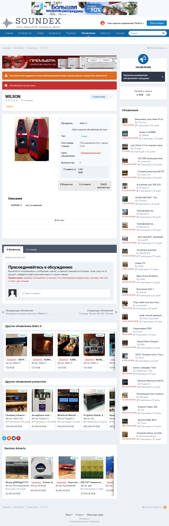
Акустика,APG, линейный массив (150, 237)
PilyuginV (144, 397)
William (145, 135)
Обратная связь (95, 514)
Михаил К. (145, 213)
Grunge (137, 148)
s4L (142, 410)
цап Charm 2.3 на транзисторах (147, 145)
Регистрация (157, 23)
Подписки (71, 33)
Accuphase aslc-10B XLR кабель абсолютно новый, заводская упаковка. (150, 184)
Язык (69, 514)
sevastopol (141, 305)
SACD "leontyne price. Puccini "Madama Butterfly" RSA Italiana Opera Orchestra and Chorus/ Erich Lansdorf (150, 354)
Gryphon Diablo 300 (94, 415)
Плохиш (142, 122)
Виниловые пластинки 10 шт (149, 119)
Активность (55, 33)
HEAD (141, 266)
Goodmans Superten (147, 250)
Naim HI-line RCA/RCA (147, 276)
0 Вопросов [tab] (13, 249)
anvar (141, 357)
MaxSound (145, 253)
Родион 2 (144, 187)
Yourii (143, 423)
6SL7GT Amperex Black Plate (97, 482)
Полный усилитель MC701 (20, 415)
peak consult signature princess (151, 315)
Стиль (79, 514)
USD (148, 95)
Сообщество (25, 33)
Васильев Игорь (148, 436)
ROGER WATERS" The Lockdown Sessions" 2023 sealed (148, 197)
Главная (9, 33)
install (139, 331)
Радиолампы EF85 (142, 328)
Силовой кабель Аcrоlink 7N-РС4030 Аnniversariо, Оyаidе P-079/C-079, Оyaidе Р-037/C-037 (149, 433)
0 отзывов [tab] (31, 249)
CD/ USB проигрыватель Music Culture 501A (150, 158)
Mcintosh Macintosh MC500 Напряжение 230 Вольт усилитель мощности (151, 380)
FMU (142, 344)
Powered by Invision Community (84, 521)
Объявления (88, 34)
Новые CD (140, 263)
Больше (120, 33)
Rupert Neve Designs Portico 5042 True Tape (149, 341)
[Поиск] (144, 33)
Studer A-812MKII (147, 132)
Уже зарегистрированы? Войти (125, 23)
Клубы (40, 33)
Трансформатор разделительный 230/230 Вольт (150, 224)
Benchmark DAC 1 (145, 289)
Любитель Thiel (144, 370)
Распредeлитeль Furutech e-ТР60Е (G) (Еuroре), (150, 394)
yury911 (144, 240)
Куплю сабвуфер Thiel (144, 367)
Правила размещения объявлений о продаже (136, 77)
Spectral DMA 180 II (147, 420)
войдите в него (26, 274)
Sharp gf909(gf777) (17, 482)
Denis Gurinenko (151, 318)
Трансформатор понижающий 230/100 (148, 210)
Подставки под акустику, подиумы (146, 302)
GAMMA (74, 359)
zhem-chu (146, 161)
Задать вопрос (31, 293)
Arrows (143, 292)
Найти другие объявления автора (89, 129)
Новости (106, 33)
